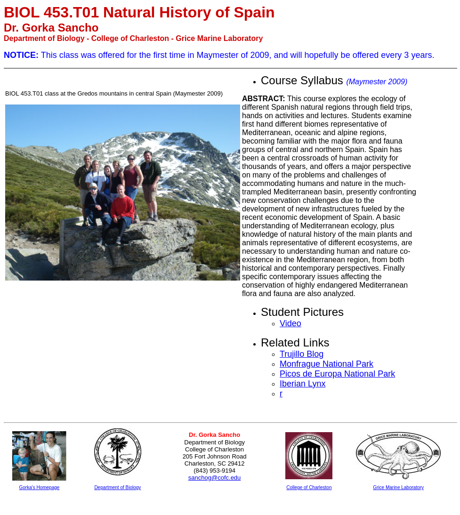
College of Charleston (308, 487)
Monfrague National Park (326, 364)
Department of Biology (117, 487)
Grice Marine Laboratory (398, 487)
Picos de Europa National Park (337, 373)
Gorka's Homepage (39, 487)
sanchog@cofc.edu (214, 477)
